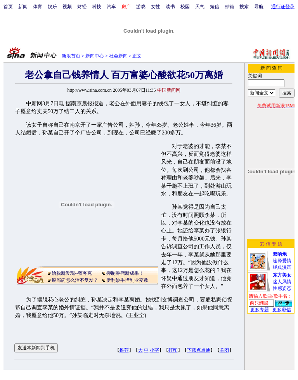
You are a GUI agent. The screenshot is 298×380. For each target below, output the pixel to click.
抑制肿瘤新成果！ (125, 273)
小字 (154, 350)
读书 (170, 6)
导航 (258, 6)
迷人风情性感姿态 (282, 281)
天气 (199, 6)
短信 (214, 6)
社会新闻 (118, 56)
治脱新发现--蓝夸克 (72, 273)
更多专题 (259, 309)
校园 (185, 6)
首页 (8, 6)
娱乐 (52, 6)
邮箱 (229, 6)
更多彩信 (281, 309)
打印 (173, 350)
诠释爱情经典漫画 (282, 260)
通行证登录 (283, 6)
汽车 (111, 6)
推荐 (124, 350)
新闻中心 (94, 56)
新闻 (23, 6)
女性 (155, 6)
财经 (82, 6)
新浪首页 (71, 56)
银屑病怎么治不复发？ (75, 280)
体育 (37, 6)
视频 (67, 6)
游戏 (141, 6)
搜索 (244, 6)
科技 (96, 6)
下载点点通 (198, 350)
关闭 (224, 350)
